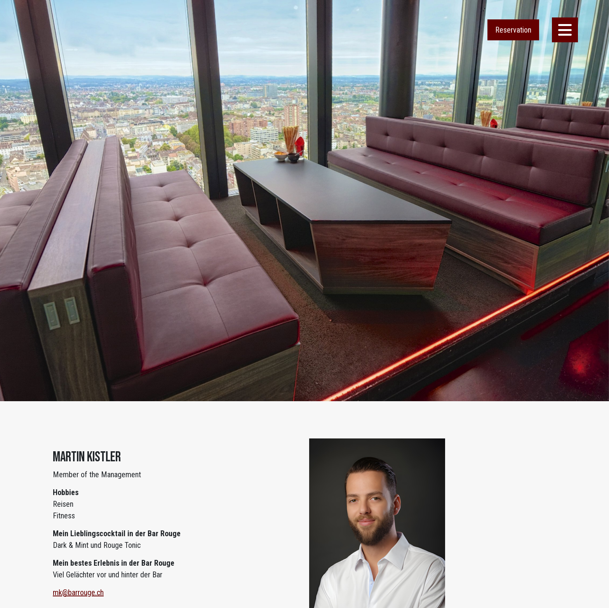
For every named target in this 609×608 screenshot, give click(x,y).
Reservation (513, 30)
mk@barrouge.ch (78, 592)
